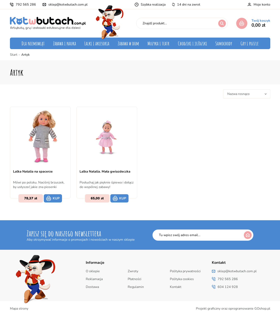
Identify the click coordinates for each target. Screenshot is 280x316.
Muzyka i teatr (158, 43)
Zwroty (133, 271)
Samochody (223, 43)
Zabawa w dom (128, 43)
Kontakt (175, 287)
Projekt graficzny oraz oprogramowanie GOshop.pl (233, 308)
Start (13, 54)
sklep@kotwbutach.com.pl (68, 4)
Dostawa (92, 287)
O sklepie (93, 271)
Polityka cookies (182, 279)
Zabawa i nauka (64, 43)
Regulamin (136, 287)
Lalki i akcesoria (96, 43)
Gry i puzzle (250, 43)
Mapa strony (19, 308)
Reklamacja (94, 279)
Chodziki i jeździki (192, 43)
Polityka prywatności (185, 271)
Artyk (25, 54)
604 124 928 (228, 287)
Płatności (134, 279)
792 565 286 (26, 4)
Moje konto (262, 4)
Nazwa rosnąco (238, 94)
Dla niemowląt (33, 43)
